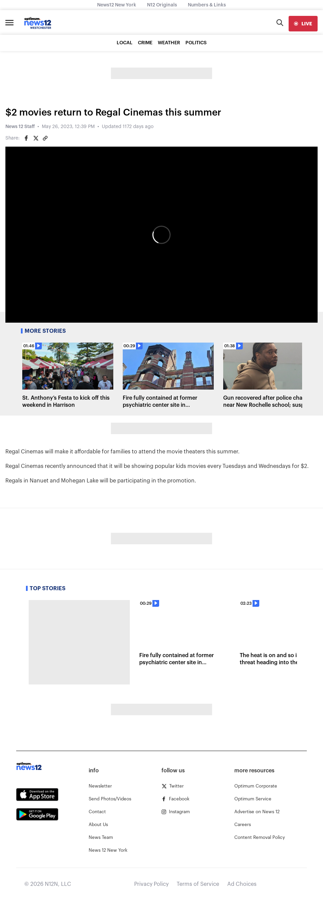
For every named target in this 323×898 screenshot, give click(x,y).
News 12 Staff (20, 126)
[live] (303, 23)
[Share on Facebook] (26, 138)
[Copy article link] (45, 138)
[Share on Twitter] (35, 138)
